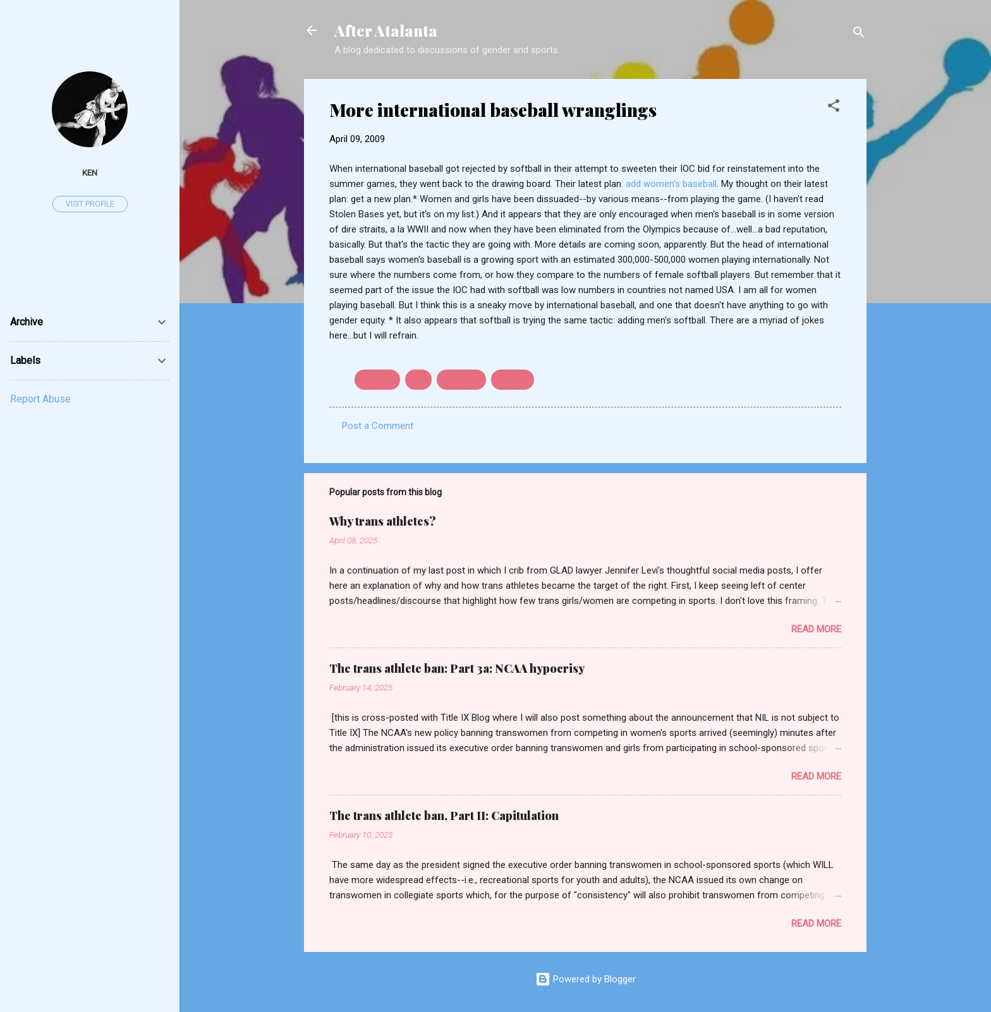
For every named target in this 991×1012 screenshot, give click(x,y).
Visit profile (90, 204)
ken (89, 172)
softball (512, 379)
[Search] (858, 34)
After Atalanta (385, 30)
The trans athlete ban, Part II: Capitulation (444, 815)
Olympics (461, 379)
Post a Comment (377, 425)
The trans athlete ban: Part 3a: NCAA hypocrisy (457, 668)
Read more (816, 629)
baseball (377, 379)
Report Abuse (40, 399)
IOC (418, 379)
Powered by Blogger (585, 979)
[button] (833, 107)
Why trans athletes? (382, 521)
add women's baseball (671, 184)
